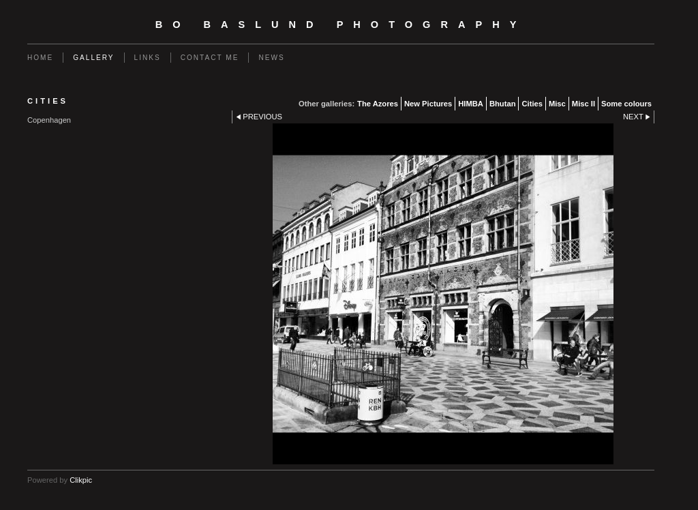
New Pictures (428, 104)
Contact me (210, 57)
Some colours (626, 104)
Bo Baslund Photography (341, 24)
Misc (557, 104)
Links (147, 57)
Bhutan (502, 104)
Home (40, 57)
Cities (531, 104)
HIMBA (470, 104)
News (271, 57)
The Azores (377, 104)
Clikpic (81, 480)
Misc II (583, 104)
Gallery (93, 57)
